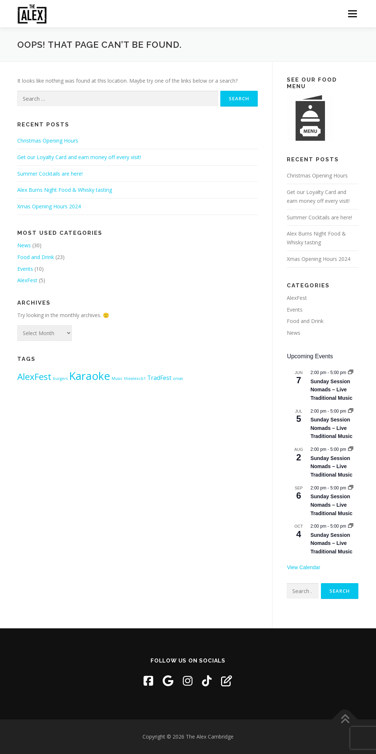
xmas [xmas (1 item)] (178, 378)
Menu (352, 13)
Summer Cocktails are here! (50, 173)
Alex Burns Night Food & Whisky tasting (64, 189)
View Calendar (303, 567)
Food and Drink (35, 257)
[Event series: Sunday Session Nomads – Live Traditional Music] (350, 372)
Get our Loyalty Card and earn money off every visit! (79, 157)
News (24, 245)
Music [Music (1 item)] (117, 378)
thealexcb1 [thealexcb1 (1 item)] (135, 378)
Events (25, 268)
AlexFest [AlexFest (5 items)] (34, 376)
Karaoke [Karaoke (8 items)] (89, 376)
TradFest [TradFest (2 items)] (159, 378)
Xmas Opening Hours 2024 (49, 206)
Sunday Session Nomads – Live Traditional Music (331, 389)
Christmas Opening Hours (47, 140)
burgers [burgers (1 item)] (60, 378)
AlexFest (27, 280)
